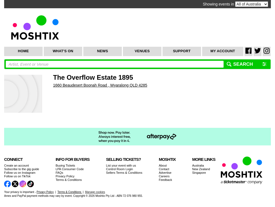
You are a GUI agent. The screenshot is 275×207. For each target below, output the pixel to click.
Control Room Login (119, 169)
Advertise (165, 172)
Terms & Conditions (69, 179)
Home (23, 51)
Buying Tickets (65, 165)
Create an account (16, 165)
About (163, 165)
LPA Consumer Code (70, 169)
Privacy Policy (65, 176)
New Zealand (201, 169)
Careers (164, 176)
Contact (164, 169)
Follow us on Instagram (19, 172)
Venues (142, 51)
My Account (222, 51)
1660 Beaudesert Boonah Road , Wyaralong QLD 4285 (100, 85)
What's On (63, 51)
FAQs (59, 172)
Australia (198, 165)
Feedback (165, 179)
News (102, 51)
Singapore (199, 172)
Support (182, 51)
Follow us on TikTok (17, 176)
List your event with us (121, 165)
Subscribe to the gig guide (21, 169)
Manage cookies (95, 192)
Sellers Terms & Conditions (124, 172)
